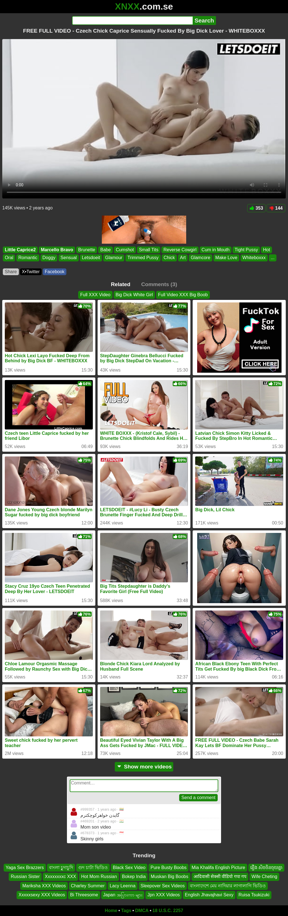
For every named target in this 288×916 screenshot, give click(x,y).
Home (111, 910)
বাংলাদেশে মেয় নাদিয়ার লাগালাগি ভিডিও (228, 885)
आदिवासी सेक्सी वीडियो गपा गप (220, 876)
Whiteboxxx (254, 257)
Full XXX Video (95, 294)
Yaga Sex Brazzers (25, 867)
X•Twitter (31, 271)
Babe (105, 249)
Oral (9, 257)
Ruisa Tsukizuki (253, 894)
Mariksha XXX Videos (44, 885)
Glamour (113, 257)
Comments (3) (159, 284)
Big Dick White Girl (134, 294)
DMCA (141, 910)
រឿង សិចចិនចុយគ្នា (266, 867)
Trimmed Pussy (143, 257)
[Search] (132, 20)
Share (11, 271)
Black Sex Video (129, 867)
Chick (169, 257)
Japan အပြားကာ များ (122, 894)
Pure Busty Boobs (168, 867)
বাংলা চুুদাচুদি (61, 867)
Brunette (86, 249)
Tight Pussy (246, 249)
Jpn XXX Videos (163, 894)
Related (120, 284)
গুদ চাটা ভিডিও (93, 867)
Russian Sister (25, 876)
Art (183, 257)
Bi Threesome (84, 894)
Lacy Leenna (123, 885)
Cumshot (125, 249)
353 (256, 208)
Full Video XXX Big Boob (183, 294)
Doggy (48, 257)
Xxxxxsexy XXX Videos (42, 894)
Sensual (68, 257)
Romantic (27, 257)
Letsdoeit (91, 257)
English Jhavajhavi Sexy (209, 894)
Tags (126, 910)
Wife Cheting (264, 876)
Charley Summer (88, 885)
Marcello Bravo (57, 249)
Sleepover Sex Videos (163, 885)
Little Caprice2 (20, 249)
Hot (266, 249)
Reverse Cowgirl (179, 249)
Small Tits (148, 249)
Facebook (54, 271)
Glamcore (200, 257)
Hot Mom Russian (99, 876)
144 (276, 208)
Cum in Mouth (216, 249)
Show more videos (144, 767)
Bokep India (134, 876)
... (272, 257)
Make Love (226, 257)
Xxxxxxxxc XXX (60, 876)
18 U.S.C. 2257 (167, 910)
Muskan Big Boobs (169, 876)
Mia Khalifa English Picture (218, 867)
